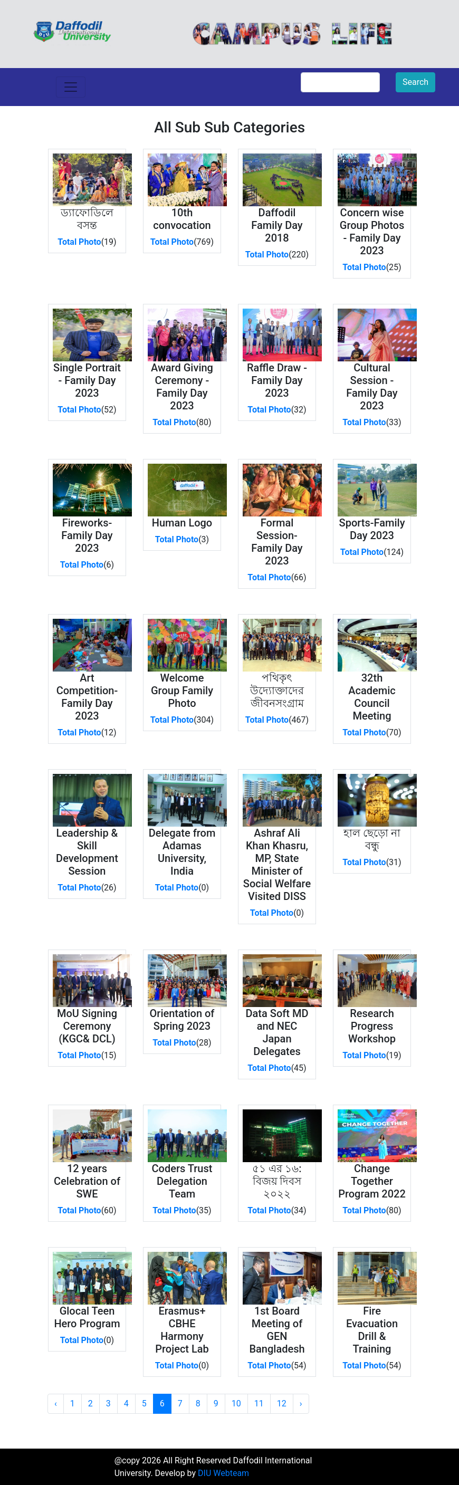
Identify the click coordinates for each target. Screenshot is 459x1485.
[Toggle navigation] (70, 87)
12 (281, 1403)
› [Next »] (301, 1403)
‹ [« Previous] (55, 1403)
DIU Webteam (223, 1473)
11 (259, 1403)
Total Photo (79, 242)
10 (236, 1403)
